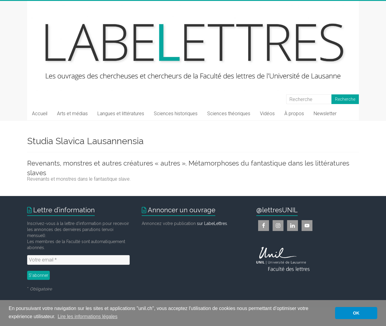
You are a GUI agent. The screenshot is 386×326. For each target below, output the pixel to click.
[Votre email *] (78, 260)
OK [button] (356, 313)
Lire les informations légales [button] (87, 316)
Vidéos (267, 113)
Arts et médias (72, 113)
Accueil (39, 113)
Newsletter (325, 113)
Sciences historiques (176, 113)
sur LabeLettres (212, 223)
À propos (294, 113)
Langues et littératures (120, 113)
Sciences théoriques (228, 113)
